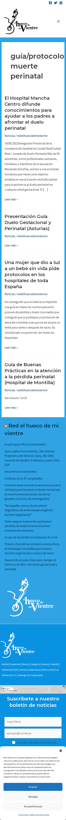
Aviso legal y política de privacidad (33, 814)
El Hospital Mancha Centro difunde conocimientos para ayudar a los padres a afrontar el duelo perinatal (30, 113)
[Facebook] (50, 2)
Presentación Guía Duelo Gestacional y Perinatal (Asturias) (28, 222)
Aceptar (33, 787)
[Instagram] (60, 2)
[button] (60, 750)
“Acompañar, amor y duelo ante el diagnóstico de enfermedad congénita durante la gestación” (29, 510)
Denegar (33, 796)
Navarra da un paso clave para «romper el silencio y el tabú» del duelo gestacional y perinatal (31, 564)
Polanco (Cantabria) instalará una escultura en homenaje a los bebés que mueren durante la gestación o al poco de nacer (32, 548)
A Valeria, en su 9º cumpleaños (24, 478)
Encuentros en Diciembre (21, 472)
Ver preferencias (33, 806)
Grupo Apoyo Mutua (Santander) (25, 444)
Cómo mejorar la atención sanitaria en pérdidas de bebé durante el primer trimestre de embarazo (28, 526)
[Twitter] (55, 2)
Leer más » (11, 199)
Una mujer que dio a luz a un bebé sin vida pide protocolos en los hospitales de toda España (32, 274)
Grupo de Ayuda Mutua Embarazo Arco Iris (31, 537)
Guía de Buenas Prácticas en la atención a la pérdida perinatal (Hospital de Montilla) (33, 373)
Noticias (10, 136)
